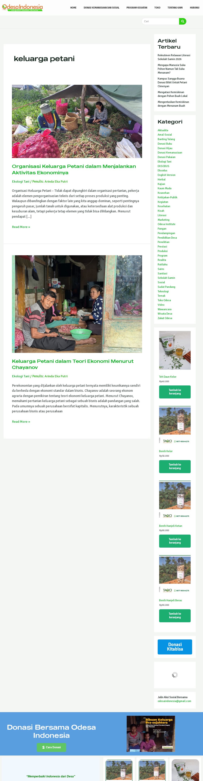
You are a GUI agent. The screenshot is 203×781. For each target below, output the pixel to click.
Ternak (161, 295)
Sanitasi (162, 273)
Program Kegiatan (137, 7)
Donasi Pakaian (166, 157)
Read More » (21, 226)
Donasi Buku (165, 143)
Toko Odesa (164, 300)
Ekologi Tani (20, 181)
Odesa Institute (166, 224)
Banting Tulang (166, 139)
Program (162, 255)
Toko (157, 7)
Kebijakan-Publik (167, 197)
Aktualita (163, 130)
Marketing (163, 219)
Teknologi (163, 291)
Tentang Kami (175, 7)
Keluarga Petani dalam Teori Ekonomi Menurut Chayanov (65, 364)
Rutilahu (162, 264)
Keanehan (163, 193)
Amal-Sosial (165, 134)
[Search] (182, 21)
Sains (161, 269)
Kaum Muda (164, 188)
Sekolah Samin (166, 277)
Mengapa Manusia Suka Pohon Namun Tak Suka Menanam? (171, 68)
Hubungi (194, 7)
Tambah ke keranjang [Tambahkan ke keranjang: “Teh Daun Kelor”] (175, 392)
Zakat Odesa (165, 318)
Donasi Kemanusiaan (170, 152)
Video (161, 304)
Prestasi (162, 246)
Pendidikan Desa (167, 237)
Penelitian (163, 242)
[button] (51, 750)
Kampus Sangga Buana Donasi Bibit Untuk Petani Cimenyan (172, 82)
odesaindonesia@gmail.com (174, 703)
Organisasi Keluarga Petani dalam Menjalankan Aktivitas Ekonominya (62, 169)
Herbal (161, 179)
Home (73, 7)
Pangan (162, 228)
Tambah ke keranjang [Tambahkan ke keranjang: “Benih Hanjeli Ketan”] (175, 542)
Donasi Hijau (165, 148)
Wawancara (164, 309)
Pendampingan (166, 233)
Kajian (161, 184)
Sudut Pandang (166, 287)
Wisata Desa (165, 313)
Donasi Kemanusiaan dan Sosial (101, 7)
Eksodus (162, 170)
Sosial (161, 282)
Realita (162, 260)
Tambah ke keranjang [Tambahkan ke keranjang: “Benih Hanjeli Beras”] (175, 617)
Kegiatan (163, 202)
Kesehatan (164, 206)
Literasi (162, 215)
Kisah (161, 210)
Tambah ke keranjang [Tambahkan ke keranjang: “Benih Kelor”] (175, 467)
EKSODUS (163, 166)
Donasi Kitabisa (175, 650)
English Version (166, 175)
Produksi (163, 251)
